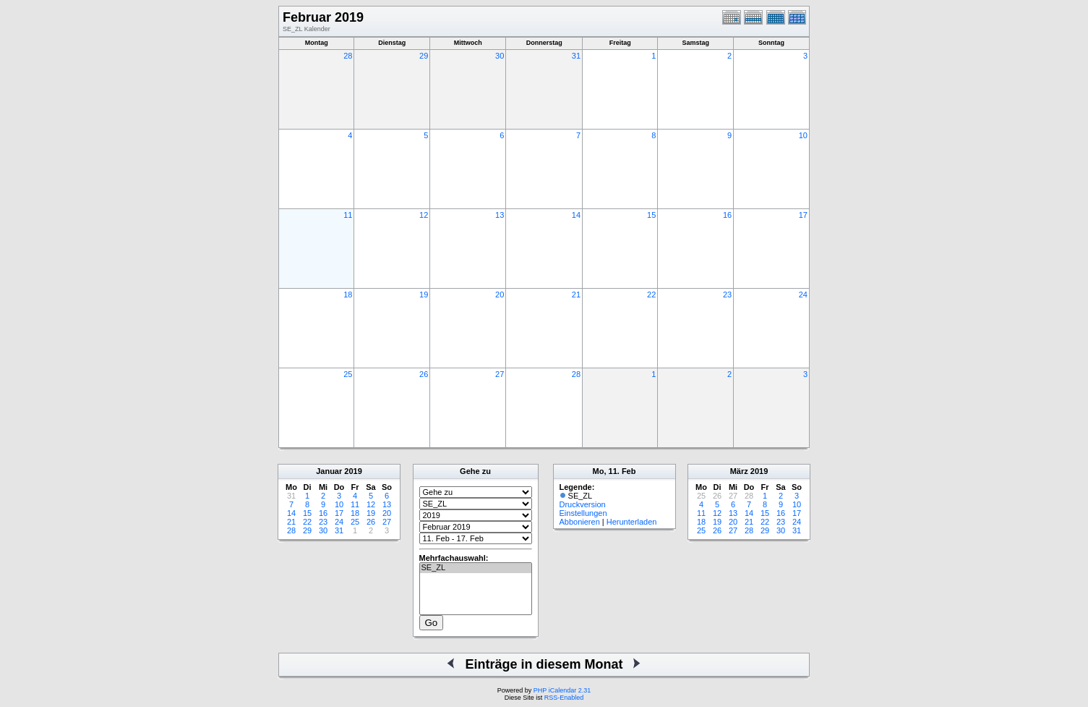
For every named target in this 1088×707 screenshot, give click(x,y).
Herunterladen (632, 521)
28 (347, 55)
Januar (329, 471)
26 (423, 374)
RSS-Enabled (564, 697)
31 (576, 55)
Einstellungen (583, 513)
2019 (352, 471)
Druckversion (583, 504)
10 (803, 135)
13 (499, 215)
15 (651, 215)
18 (347, 294)
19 (423, 294)
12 (423, 215)
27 (499, 374)
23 (727, 294)
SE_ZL (475, 568)
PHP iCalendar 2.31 (562, 690)
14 (576, 215)
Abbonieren (580, 521)
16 (727, 215)
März (739, 471)
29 (423, 55)
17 (803, 215)
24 (803, 294)
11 (347, 215)
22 (651, 294)
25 (347, 374)
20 (499, 294)
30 (499, 55)
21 (576, 294)
